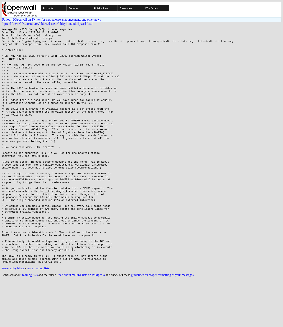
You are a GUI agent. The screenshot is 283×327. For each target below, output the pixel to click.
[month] (72, 23)
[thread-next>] (50, 23)
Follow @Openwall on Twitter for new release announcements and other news (51, 19)
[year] (82, 23)
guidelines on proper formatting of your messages (162, 322)
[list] (90, 23)
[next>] (16, 23)
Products (48, 8)
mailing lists (30, 322)
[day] (63, 23)
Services (73, 8)
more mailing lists (38, 315)
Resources (126, 8)
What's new (151, 8)
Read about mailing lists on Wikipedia (81, 322)
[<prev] (6, 23)
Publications (101, 8)
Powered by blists (13, 315)
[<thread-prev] (31, 23)
